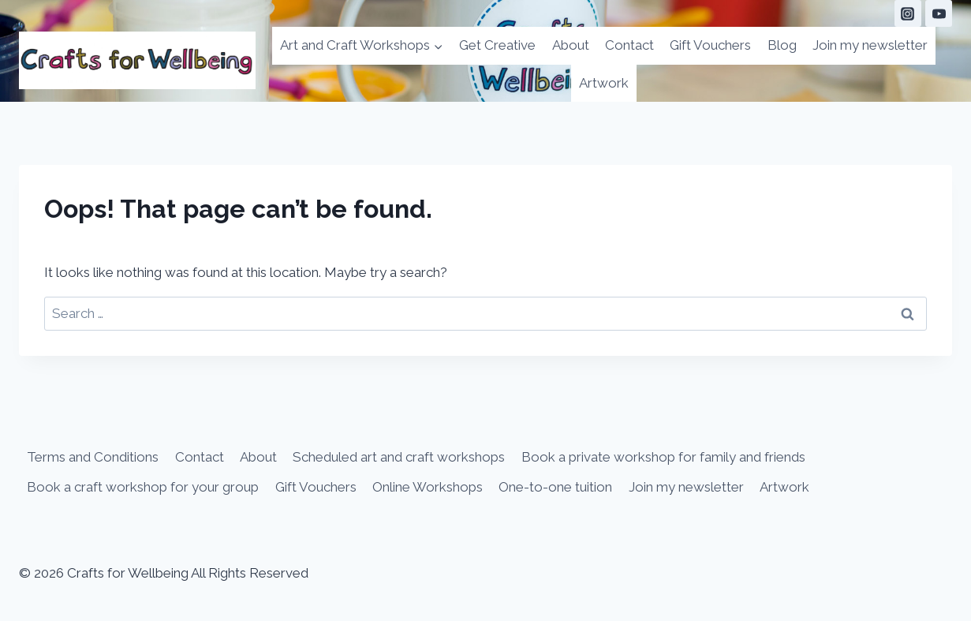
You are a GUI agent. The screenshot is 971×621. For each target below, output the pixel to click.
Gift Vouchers (710, 45)
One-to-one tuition (555, 487)
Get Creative (497, 45)
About (570, 45)
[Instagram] (907, 13)
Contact (629, 45)
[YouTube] (938, 13)
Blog (782, 45)
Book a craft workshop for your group (143, 487)
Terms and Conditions (93, 457)
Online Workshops (427, 487)
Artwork (604, 83)
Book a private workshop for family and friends (663, 457)
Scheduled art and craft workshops (399, 457)
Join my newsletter (870, 45)
